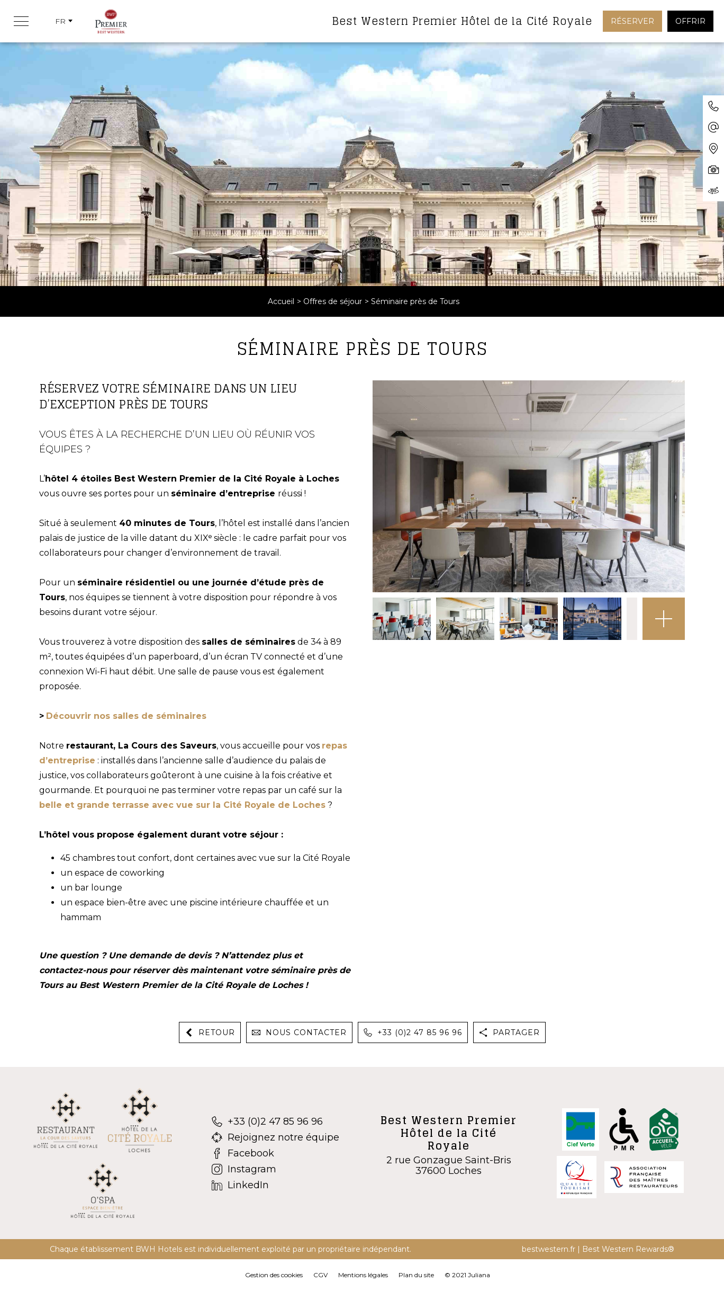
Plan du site (416, 1275)
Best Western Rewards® (628, 1249)
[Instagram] (275, 1169)
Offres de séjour (332, 301)
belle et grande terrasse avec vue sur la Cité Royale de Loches (182, 805)
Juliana (479, 1275)
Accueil (281, 301)
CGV (320, 1275)
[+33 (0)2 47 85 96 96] (275, 1121)
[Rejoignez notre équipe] (275, 1137)
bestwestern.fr (548, 1249)
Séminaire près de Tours (415, 301)
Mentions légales (363, 1275)
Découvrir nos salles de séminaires (126, 716)
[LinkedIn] (275, 1185)
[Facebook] (275, 1153)
